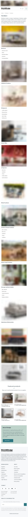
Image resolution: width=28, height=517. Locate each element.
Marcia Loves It (4, 475)
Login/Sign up (4, 479)
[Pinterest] (15, 488)
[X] (5, 488)
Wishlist (2, 477)
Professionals (3, 470)
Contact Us (16, 470)
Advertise (16, 472)
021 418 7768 (14, 491)
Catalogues (3, 474)
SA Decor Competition (18, 475)
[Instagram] (9, 488)
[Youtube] (12, 488)
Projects (2, 472)
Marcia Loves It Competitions (19, 474)
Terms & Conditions (18, 479)
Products (3, 468)
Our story (16, 466)
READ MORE (8, 440)
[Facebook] (2, 488)
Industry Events (17, 477)
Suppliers (3, 466)
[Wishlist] (23, 8)
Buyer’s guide (17, 468)
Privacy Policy (16, 481)
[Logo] (10, 9)
